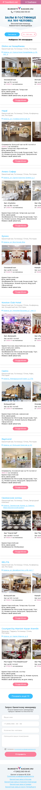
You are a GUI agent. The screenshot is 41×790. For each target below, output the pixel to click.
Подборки (31, 2)
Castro (5, 371)
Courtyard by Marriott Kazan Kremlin (20, 629)
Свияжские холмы (12, 498)
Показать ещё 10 (20, 696)
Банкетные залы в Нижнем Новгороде (20, 782)
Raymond (6, 439)
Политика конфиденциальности (20, 776)
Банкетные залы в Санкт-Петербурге (20, 787)
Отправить (20, 754)
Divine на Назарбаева (13, 46)
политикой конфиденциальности (25, 749)
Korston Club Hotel (11, 303)
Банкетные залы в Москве (20, 779)
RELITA (5, 562)
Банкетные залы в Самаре (20, 784)
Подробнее (20, 100)
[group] (16, 72)
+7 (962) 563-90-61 (21, 12)
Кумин (5, 236)
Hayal (4, 111)
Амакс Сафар (9, 172)
